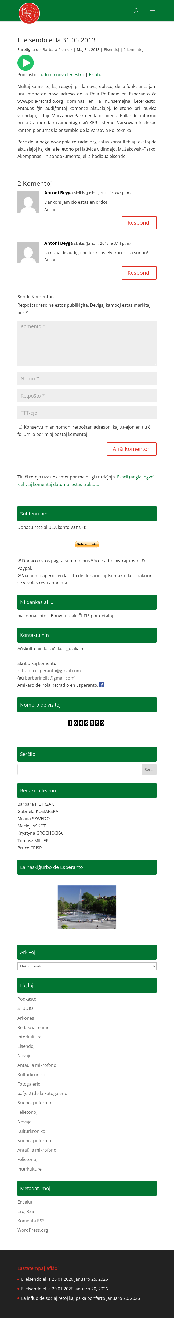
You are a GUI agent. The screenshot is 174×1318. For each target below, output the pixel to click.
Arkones (25, 1018)
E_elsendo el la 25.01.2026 (47, 1279)
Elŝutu (95, 74)
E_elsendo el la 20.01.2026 (47, 1289)
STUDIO (25, 1008)
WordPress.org (32, 1230)
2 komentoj (133, 49)
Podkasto (27, 999)
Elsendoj (111, 49)
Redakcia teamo (33, 1027)
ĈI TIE (84, 616)
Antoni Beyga (58, 193)
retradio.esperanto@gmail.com (49, 671)
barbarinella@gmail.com (49, 678)
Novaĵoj (25, 1056)
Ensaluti (25, 1202)
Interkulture (29, 1037)
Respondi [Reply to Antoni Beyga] (139, 222)
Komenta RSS (31, 1221)
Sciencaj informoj (34, 1103)
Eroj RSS (25, 1211)
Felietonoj (27, 1112)
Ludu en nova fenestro (61, 74)
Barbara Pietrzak (58, 49)
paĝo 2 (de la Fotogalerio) (43, 1093)
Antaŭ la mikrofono (36, 1065)
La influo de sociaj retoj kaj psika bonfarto (63, 1298)
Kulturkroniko (31, 1075)
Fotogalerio (29, 1084)
